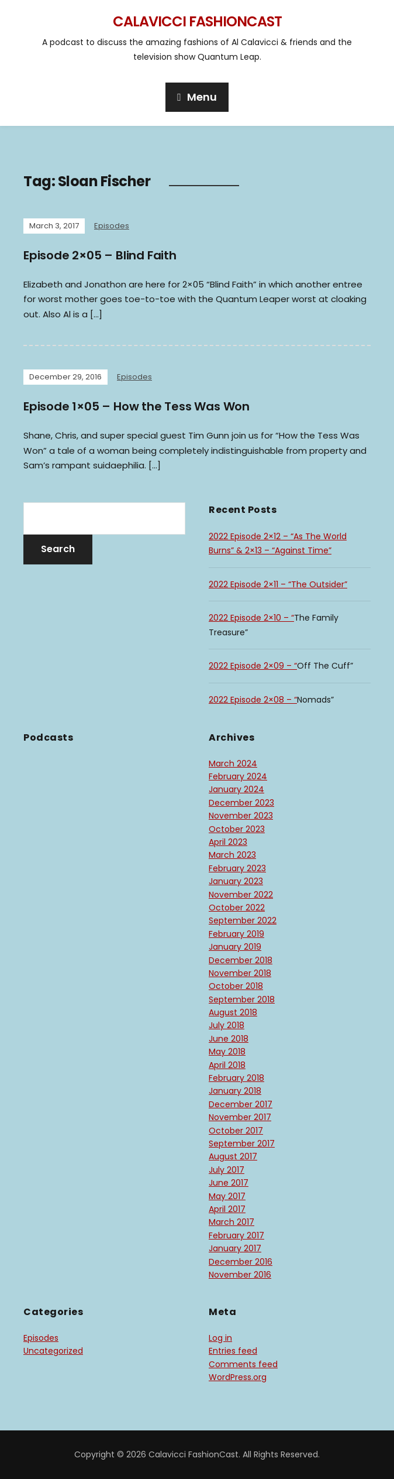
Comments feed (243, 1364)
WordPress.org (238, 1377)
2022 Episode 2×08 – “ (253, 700)
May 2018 (227, 1051)
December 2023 (241, 803)
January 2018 (235, 1091)
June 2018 (228, 1039)
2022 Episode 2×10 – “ (251, 618)
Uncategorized (53, 1351)
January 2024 (236, 789)
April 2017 (227, 1209)
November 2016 (240, 1275)
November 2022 (241, 895)
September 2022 (243, 920)
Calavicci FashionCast (197, 21)
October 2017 (236, 1130)
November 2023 (241, 815)
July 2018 (226, 1025)
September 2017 (242, 1143)
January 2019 (235, 947)
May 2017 (227, 1196)
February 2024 (238, 776)
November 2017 (240, 1117)
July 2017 (226, 1170)
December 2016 (240, 1262)
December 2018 (240, 960)
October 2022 (237, 907)
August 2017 (233, 1156)
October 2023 (237, 829)
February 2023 (237, 868)
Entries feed (233, 1351)
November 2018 (240, 973)
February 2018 (236, 1078)
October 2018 (236, 986)
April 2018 (227, 1065)
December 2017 (240, 1104)
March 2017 (231, 1222)
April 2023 (228, 842)
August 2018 (233, 1012)
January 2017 (235, 1248)
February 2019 (236, 934)
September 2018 (242, 999)
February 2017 (236, 1235)
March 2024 (233, 763)
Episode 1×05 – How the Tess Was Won (136, 406)
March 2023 (232, 855)
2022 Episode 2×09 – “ (253, 666)
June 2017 (228, 1183)
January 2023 (236, 881)
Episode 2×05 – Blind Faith (100, 255)
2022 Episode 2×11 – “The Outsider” (278, 584)
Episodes (111, 225)
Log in (220, 1338)
